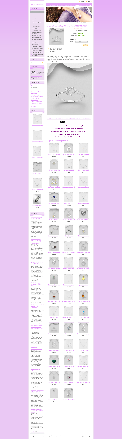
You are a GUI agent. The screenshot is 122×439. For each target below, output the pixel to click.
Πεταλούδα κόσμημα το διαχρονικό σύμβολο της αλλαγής (37, 284)
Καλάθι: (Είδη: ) (86, 1)
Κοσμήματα (49, 22)
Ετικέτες (49, 118)
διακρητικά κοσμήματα (57, 118)
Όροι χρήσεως (34, 85)
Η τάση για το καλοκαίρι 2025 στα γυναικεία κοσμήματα (36, 218)
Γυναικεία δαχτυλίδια (56, 22)
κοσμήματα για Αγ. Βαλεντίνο (83, 118)
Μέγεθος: (71, 41)
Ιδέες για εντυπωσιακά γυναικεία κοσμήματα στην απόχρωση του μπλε (37, 327)
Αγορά (85, 44)
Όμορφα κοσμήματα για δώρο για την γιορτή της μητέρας (37, 411)
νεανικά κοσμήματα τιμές (69, 118)
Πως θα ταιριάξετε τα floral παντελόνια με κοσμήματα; (37, 306)
